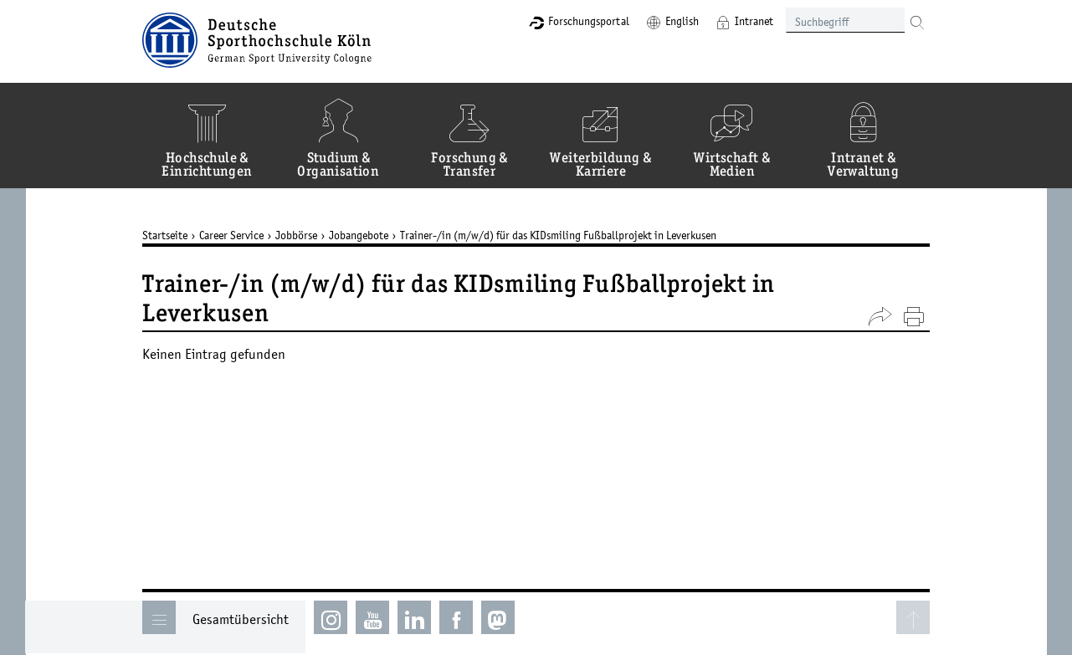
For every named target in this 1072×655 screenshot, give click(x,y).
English (682, 21)
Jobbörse (297, 235)
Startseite (165, 235)
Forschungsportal (588, 21)
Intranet (754, 21)
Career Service (232, 235)
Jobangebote (359, 235)
